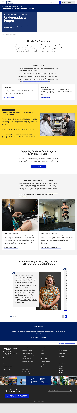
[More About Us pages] (7, 11)
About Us (3, 10)
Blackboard (43, 372)
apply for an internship (52, 202)
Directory (42, 364)
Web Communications (45, 361)
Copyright (61, 403)
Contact (42, 363)
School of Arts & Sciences (27, 359)
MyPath (42, 375)
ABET (56, 83)
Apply (51, 2)
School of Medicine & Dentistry (28, 364)
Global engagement (63, 359)
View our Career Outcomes (38, 176)
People (10, 10)
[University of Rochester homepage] (7, 2)
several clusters (23, 79)
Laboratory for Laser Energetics (28, 370)
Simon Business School (26, 367)
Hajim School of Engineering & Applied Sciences (12, 6)
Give (56, 2)
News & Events (54, 10)
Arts (61, 382)
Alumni (32, 10)
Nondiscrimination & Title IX (64, 367)
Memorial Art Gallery (26, 382)
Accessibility (61, 361)
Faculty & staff (6, 380)
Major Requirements (9, 106)
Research (36, 10)
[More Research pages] (39, 11)
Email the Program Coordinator (38, 347)
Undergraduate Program (11, 44)
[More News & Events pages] (59, 11)
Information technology (45, 370)
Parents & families (6, 378)
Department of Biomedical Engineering (18, 8)
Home (3, 44)
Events (61, 377)
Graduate (25, 10)
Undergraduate (17, 10)
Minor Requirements (46, 106)
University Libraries (25, 381)
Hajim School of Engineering (27, 361)
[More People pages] (13, 11)
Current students (6, 377)
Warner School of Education (27, 369)
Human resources (44, 366)
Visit (53, 2)
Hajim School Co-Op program (34, 204)
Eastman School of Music (27, 363)
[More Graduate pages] (28, 11)
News (61, 375)
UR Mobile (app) (44, 367)
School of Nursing (25, 366)
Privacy (57, 403)
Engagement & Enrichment (46, 10)
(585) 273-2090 (8, 367)
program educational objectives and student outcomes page (35, 90)
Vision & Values (62, 363)
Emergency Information (68, 403)
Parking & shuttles (44, 369)
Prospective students (7, 375)
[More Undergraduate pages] (21, 11)
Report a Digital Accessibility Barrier (67, 352)
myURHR (42, 374)
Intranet (42, 359)
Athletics (61, 380)
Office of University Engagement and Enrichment (66, 365)
